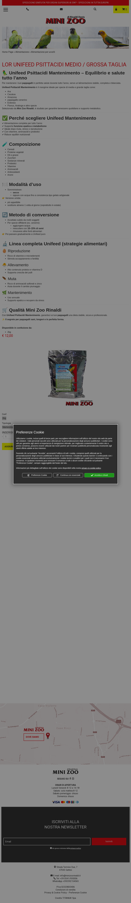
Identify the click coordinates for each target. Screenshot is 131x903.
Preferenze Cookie (37, 475)
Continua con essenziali (68, 475)
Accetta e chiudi (99, 475)
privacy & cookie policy (91, 468)
